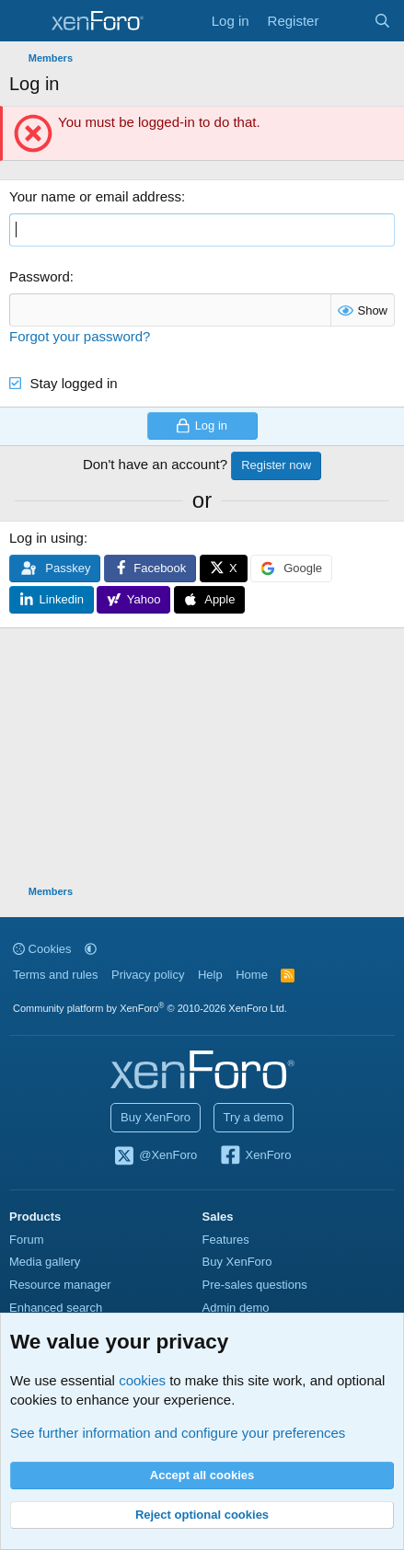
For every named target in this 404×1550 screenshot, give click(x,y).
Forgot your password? (79, 336)
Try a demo (253, 1117)
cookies (142, 1380)
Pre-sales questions (254, 1285)
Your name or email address (95, 196)
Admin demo (236, 1308)
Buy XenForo (155, 1117)
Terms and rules (55, 975)
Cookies (42, 949)
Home (252, 975)
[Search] (382, 21)
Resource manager (60, 1285)
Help (210, 975)
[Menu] (25, 21)
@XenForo (155, 1156)
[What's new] (346, 21)
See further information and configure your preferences (177, 1433)
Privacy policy (147, 975)
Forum (26, 1239)
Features (225, 1239)
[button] (90, 949)
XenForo (255, 1156)
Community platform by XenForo (150, 1008)
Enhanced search (55, 1308)
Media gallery (44, 1262)
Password (39, 276)
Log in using (46, 537)
